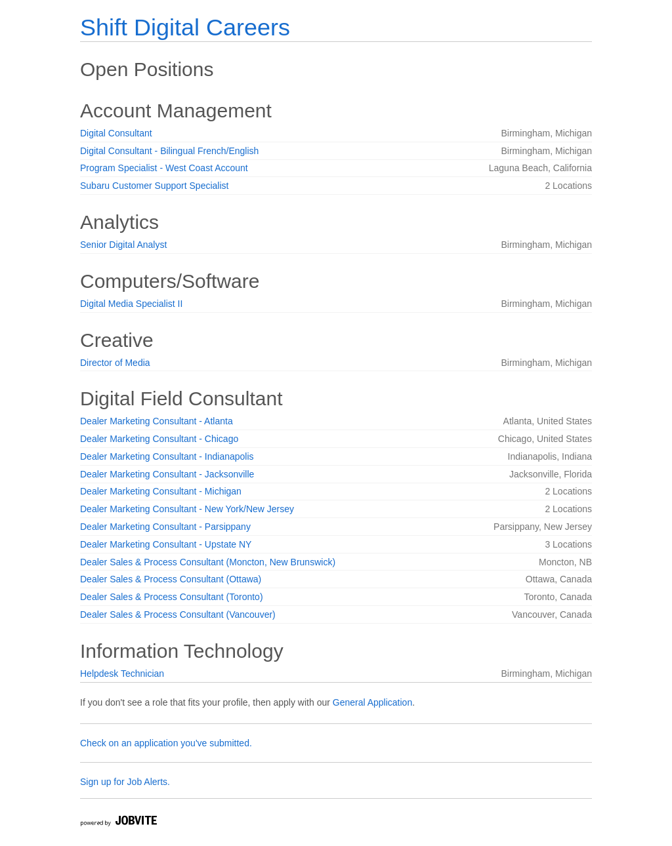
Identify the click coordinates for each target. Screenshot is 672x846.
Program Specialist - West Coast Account (164, 168)
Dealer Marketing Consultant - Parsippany (165, 526)
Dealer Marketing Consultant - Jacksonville (167, 474)
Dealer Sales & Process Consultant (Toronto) (171, 597)
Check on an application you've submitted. (166, 743)
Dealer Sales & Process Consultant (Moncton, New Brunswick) (207, 562)
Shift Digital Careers (185, 27)
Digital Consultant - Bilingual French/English (169, 151)
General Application (372, 702)
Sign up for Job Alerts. (125, 781)
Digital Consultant (116, 133)
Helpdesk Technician (122, 673)
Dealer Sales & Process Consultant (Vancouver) (178, 614)
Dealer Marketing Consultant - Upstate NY (165, 544)
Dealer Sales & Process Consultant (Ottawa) (170, 579)
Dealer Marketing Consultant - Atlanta (156, 421)
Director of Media (115, 362)
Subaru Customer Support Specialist (154, 185)
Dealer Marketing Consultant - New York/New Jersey (187, 509)
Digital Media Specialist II (131, 303)
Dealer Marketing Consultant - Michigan (161, 491)
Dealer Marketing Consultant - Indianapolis (167, 456)
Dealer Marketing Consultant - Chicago (159, 438)
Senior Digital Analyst (123, 244)
